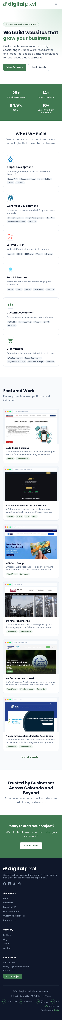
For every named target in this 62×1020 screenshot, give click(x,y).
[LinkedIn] (9, 883)
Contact (7, 948)
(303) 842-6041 (10, 962)
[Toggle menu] (56, 4)
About (6, 943)
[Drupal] (14, 883)
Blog (5, 939)
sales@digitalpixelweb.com (16, 966)
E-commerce (9, 920)
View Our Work (15, 67)
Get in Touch (39, 67)
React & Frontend (11, 911)
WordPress (8, 902)
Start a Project (12, 976)
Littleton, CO (9, 970)
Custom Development (14, 915)
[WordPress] (19, 883)
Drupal (6, 898)
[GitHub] (4, 883)
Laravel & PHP (9, 907)
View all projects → (31, 757)
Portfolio (7, 935)
